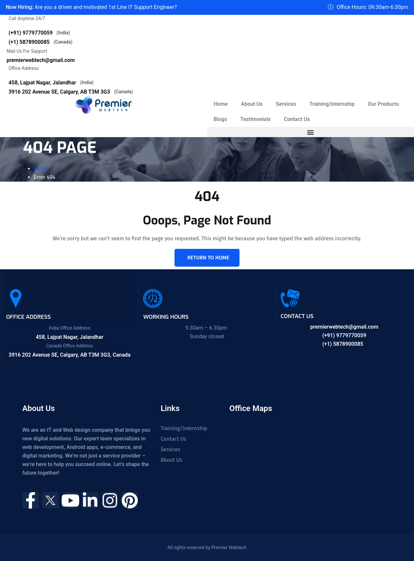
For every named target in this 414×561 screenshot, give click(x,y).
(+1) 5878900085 (41, 42)
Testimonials (255, 119)
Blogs (220, 119)
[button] (310, 132)
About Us (252, 104)
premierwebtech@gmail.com (41, 60)
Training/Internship (332, 104)
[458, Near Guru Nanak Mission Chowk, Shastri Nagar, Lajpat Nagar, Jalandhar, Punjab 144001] (287, 455)
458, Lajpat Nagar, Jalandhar (51, 82)
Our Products (383, 104)
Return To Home (208, 257)
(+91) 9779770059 (39, 32)
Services (286, 104)
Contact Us (297, 119)
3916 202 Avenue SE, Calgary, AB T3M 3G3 (71, 91)
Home (221, 104)
